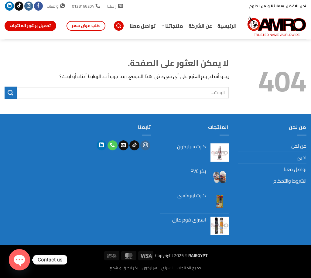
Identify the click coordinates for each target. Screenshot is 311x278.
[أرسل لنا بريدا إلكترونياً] (123, 145)
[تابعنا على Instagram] (28, 6)
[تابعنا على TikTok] (19, 6)
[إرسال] (11, 92)
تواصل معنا (143, 25)
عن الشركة (200, 25)
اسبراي (167, 267)
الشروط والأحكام (289, 180)
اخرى (301, 157)
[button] (119, 26)
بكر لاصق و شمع (124, 267)
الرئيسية (227, 25)
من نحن (298, 145)
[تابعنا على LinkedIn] (9, 6)
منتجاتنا (172, 25)
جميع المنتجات (189, 267)
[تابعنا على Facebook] (38, 6)
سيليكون (149, 267)
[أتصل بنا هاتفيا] (113, 145)
